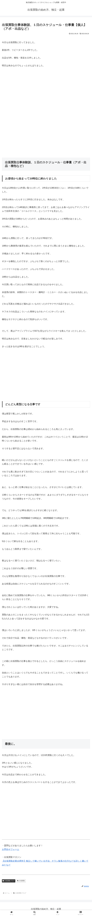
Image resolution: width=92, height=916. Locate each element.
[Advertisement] (46, 95)
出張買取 (21, 881)
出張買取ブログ (9, 881)
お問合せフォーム (10, 849)
